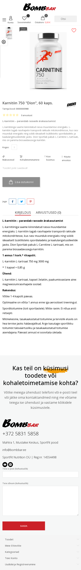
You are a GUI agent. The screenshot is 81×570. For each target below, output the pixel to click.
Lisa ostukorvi (21, 182)
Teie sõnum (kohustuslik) (40, 499)
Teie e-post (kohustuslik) (40, 472)
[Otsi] (65, 19)
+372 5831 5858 (20, 433)
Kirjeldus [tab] (23, 212)
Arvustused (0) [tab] (48, 212)
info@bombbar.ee (14, 450)
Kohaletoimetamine (29, 159)
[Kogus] (14, 147)
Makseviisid (8, 159)
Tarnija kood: (8, 108)
